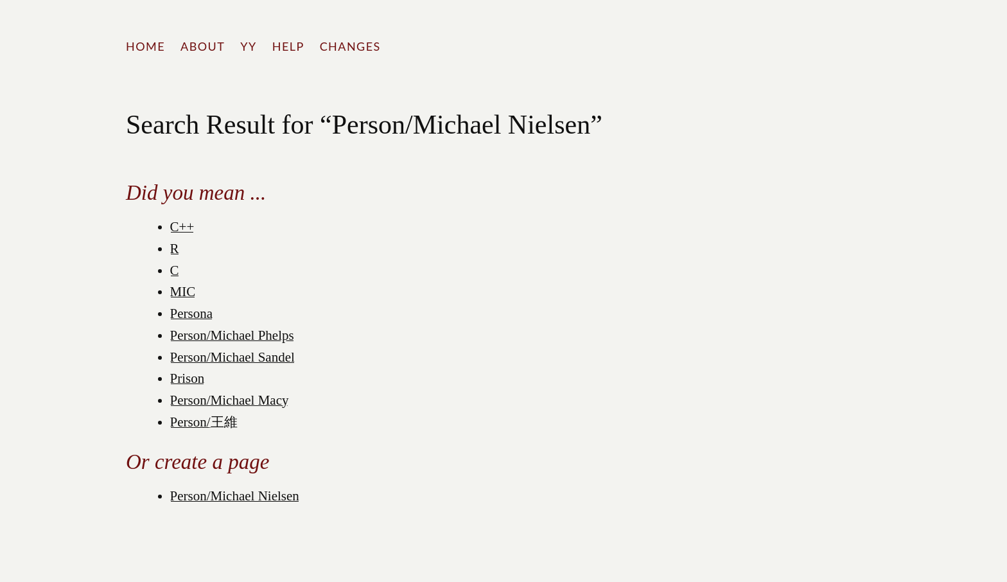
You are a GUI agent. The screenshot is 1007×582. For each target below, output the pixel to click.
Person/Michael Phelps (232, 335)
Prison (187, 378)
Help (288, 46)
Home (145, 46)
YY (248, 46)
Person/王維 (204, 422)
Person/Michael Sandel (232, 357)
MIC (183, 291)
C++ (182, 226)
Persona (191, 313)
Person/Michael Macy (229, 400)
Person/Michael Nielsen (234, 496)
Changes (350, 46)
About (202, 46)
